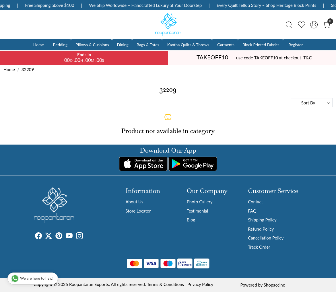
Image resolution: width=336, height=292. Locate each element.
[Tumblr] (86, 236)
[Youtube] (69, 236)
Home (38, 44)
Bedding (62, 44)
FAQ (252, 210)
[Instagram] (79, 236)
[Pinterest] (58, 236)
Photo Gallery (200, 201)
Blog (191, 219)
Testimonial (197, 210)
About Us (134, 201)
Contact (255, 201)
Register (295, 44)
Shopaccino (274, 284)
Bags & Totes (149, 44)
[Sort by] (312, 102)
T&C (307, 57)
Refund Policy (261, 228)
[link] (289, 25)
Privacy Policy (200, 284)
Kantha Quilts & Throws (189, 44)
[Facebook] (38, 236)
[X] (48, 236)
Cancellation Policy (265, 237)
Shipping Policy (262, 219)
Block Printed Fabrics (262, 44)
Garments (227, 44)
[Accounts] (314, 24)
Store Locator (138, 210)
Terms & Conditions (165, 284)
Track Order (259, 247)
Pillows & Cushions (93, 44)
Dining (124, 44)
